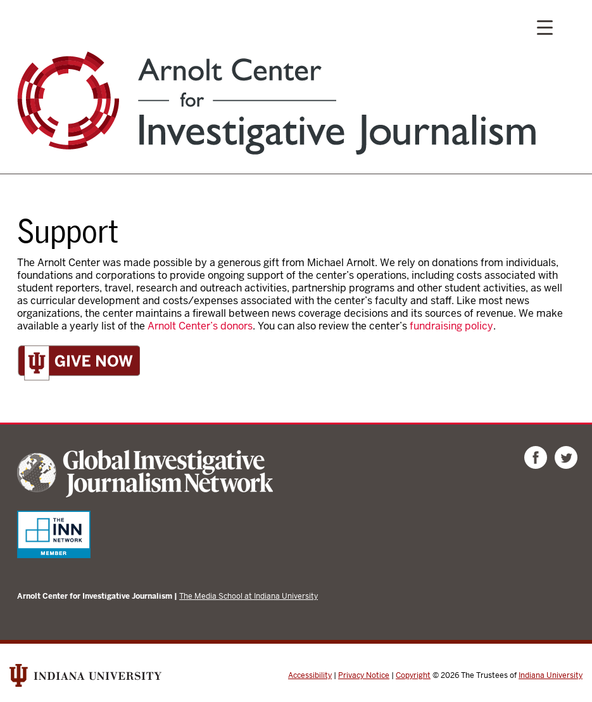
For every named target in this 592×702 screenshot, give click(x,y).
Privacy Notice (363, 675)
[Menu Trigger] (544, 27)
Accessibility (310, 675)
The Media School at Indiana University (248, 596)
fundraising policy (451, 326)
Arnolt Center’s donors (200, 326)
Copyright (413, 675)
